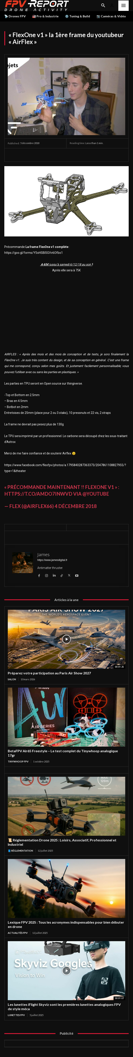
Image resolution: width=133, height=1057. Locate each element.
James (43, 554)
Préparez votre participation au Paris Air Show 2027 (49, 673)
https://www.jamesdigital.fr (52, 560)
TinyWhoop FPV (18, 761)
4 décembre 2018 (76, 506)
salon (12, 679)
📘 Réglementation (20, 850)
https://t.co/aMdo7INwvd (38, 494)
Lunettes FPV (16, 1015)
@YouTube (95, 494)
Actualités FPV (18, 932)
